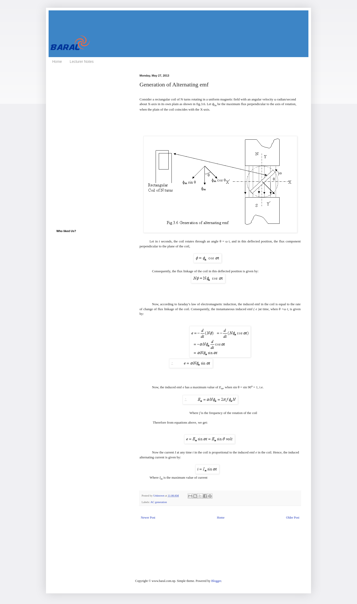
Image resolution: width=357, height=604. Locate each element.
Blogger (216, 581)
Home (57, 61)
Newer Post (148, 517)
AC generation (158, 502)
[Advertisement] (95, 114)
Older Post (292, 517)
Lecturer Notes (82, 61)
